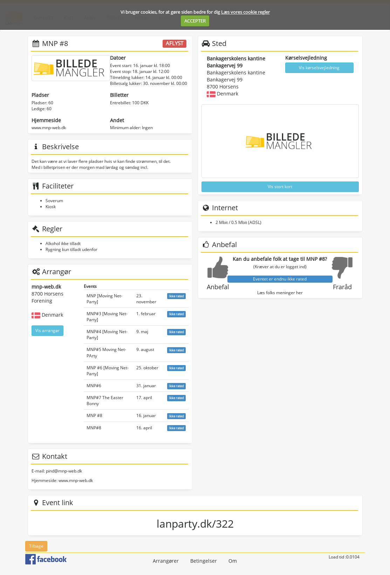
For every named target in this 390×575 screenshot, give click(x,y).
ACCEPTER (195, 21)
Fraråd (342, 287)
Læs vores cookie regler (245, 12)
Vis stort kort (280, 187)
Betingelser (203, 560)
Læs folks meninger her (280, 293)
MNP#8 (94, 428)
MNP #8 (94, 415)
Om (232, 560)
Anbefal (218, 287)
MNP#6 (94, 386)
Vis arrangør (47, 330)
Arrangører (166, 560)
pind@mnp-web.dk (64, 471)
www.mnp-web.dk (49, 128)
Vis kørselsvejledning (319, 68)
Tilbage (36, 546)
